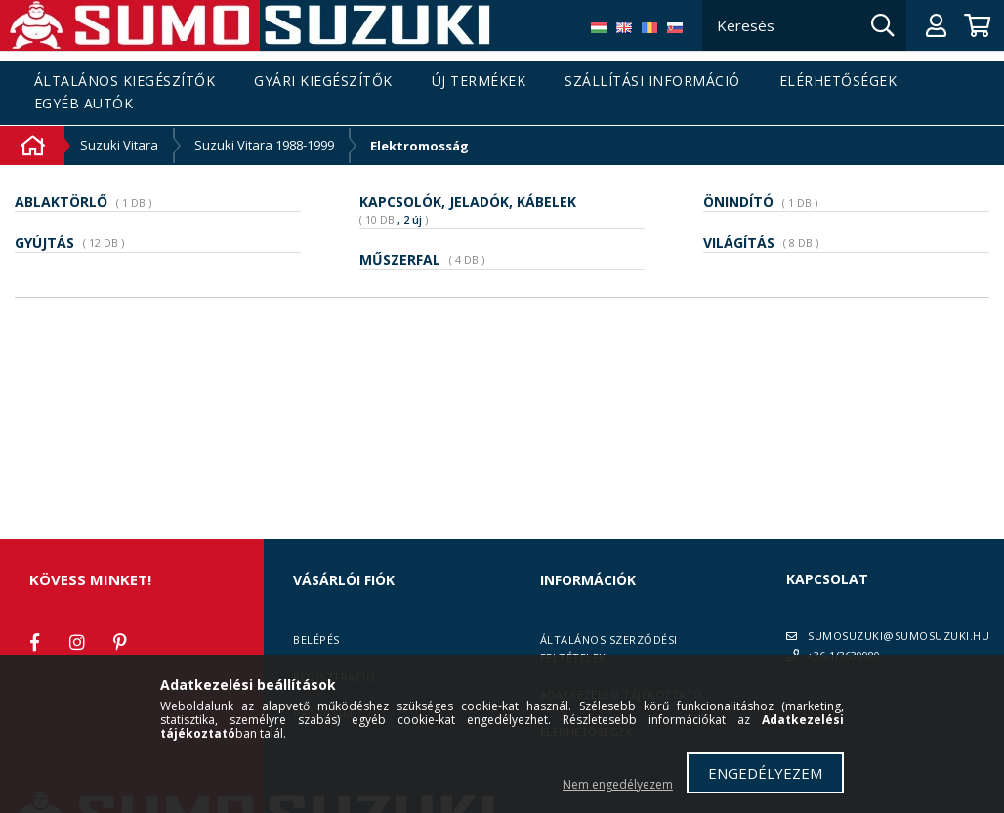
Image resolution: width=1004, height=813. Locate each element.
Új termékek (479, 81)
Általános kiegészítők (125, 81)
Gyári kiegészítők (323, 81)
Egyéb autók (84, 104)
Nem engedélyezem (618, 784)
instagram (77, 642)
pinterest (120, 642)
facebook (34, 642)
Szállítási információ (652, 81)
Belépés (316, 639)
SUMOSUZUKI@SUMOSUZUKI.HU (898, 635)
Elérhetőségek (838, 81)
